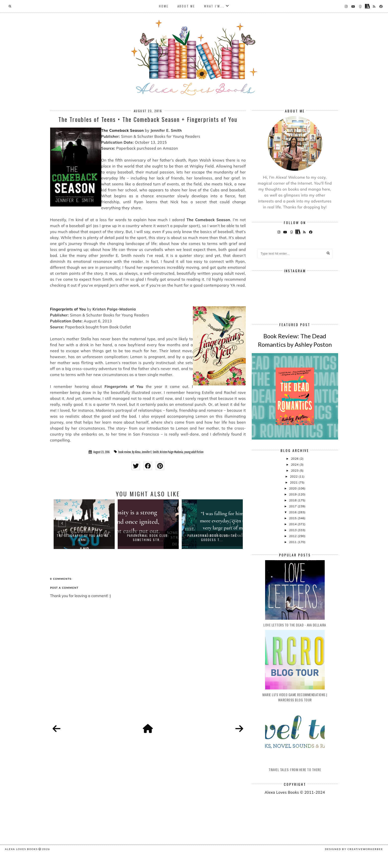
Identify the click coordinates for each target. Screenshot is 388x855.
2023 (295, 470)
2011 (293, 542)
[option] (84, 524)
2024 (295, 464)
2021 (294, 482)
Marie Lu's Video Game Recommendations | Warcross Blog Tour (294, 697)
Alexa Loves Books (21, 849)
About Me (186, 6)
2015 (293, 518)
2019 (293, 494)
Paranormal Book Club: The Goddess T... (212, 537)
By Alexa (136, 452)
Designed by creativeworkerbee (354, 849)
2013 (293, 530)
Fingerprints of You (68, 309)
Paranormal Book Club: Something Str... (148, 537)
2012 (293, 536)
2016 (293, 512)
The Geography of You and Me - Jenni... (84, 537)
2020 (293, 488)
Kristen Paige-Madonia (171, 452)
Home (164, 6)
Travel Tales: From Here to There (295, 769)
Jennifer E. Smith (150, 452)
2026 (295, 458)
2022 (294, 476)
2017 (293, 506)
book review (124, 452)
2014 (293, 524)
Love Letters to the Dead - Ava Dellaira (294, 624)
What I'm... (214, 6)
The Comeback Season (122, 130)
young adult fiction (194, 452)
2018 (293, 500)
